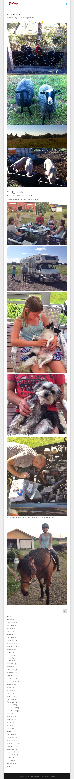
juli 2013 (9, 722)
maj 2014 (10, 693)
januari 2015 (11, 670)
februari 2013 (11, 737)
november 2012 (12, 746)
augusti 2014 (11, 684)
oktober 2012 (11, 749)
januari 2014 (11, 705)
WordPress (51, 776)
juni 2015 (10, 655)
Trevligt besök (15, 192)
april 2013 (10, 731)
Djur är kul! (13, 14)
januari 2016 (11, 643)
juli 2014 (9, 687)
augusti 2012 (11, 755)
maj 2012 (10, 764)
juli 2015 (9, 652)
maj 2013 (10, 728)
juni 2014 (10, 690)
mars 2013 (10, 734)
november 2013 (12, 711)
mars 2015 (10, 664)
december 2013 (12, 708)
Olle (10, 195)
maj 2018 (10, 620)
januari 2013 (11, 740)
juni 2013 (10, 725)
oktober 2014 (11, 678)
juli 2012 (9, 758)
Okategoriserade (28, 18)
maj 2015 (10, 658)
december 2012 (12, 743)
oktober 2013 (11, 714)
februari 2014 (11, 702)
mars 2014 (10, 699)
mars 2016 (10, 637)
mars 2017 (10, 626)
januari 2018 (11, 623)
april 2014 (10, 696)
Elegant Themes (33, 776)
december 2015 (12, 646)
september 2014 (12, 681)
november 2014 (12, 675)
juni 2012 (10, 761)
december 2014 (12, 673)
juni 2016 (10, 628)
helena (11, 18)
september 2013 (12, 717)
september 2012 (12, 752)
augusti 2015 (11, 649)
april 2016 (10, 634)
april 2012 (10, 767)
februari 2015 (11, 667)
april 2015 (10, 661)
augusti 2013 (11, 720)
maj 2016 (10, 631)
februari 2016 (11, 640)
